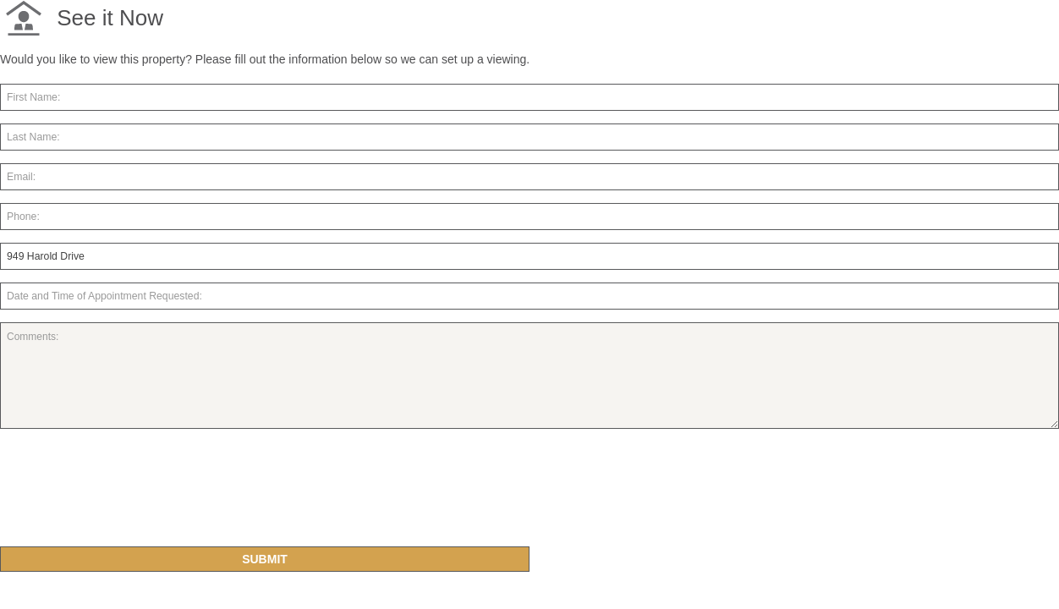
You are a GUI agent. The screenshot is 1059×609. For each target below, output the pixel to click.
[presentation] (128, 495)
